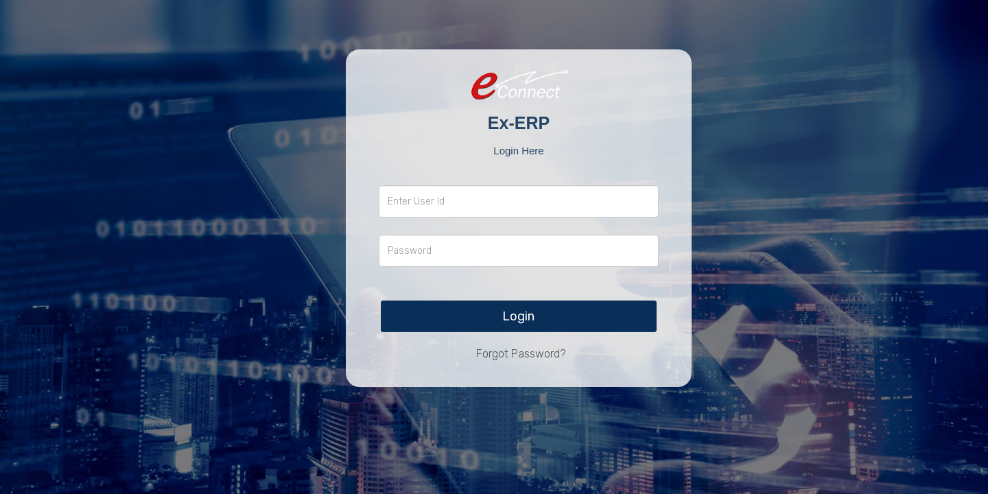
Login (518, 316)
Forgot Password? (520, 353)
